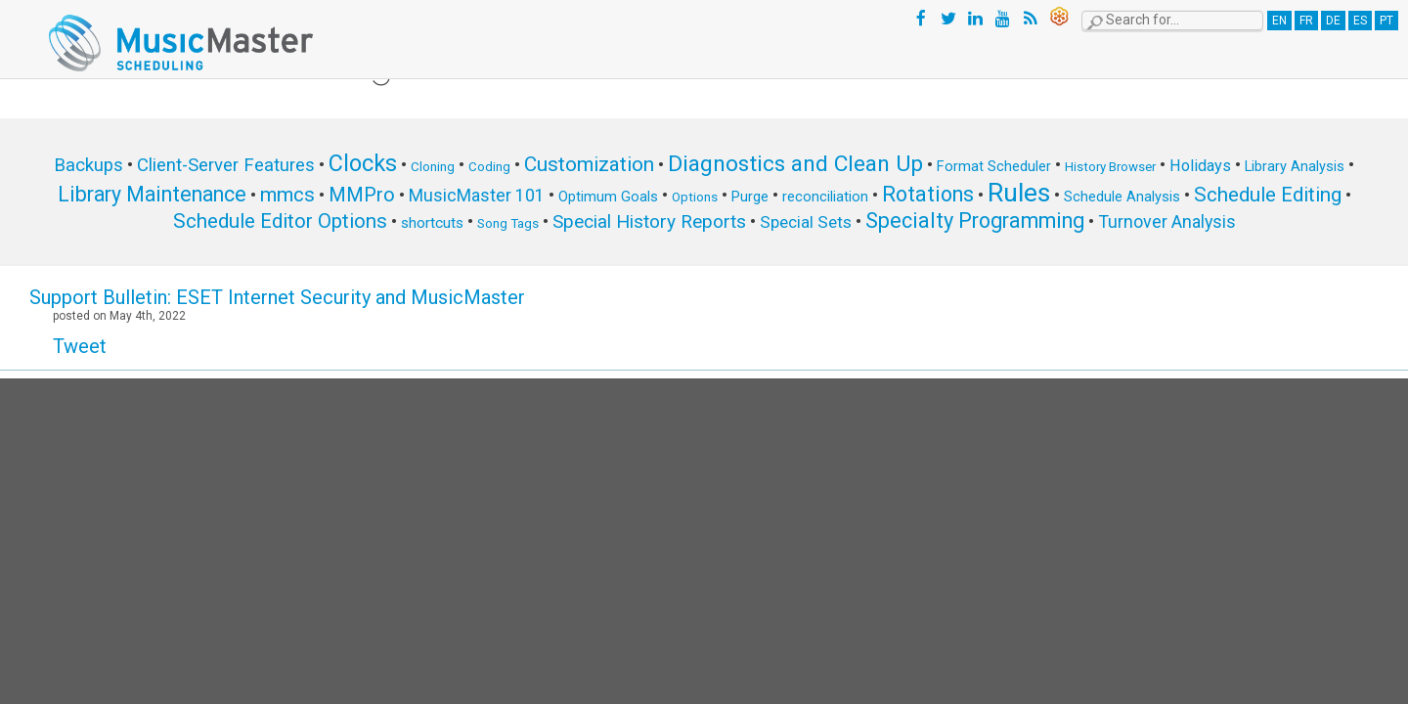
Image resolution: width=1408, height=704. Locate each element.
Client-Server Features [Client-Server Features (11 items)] (226, 165)
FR (1306, 20)
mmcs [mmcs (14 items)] (287, 194)
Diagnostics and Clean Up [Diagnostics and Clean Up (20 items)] (795, 164)
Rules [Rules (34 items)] (1019, 192)
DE (1333, 20)
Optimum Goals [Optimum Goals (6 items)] (608, 196)
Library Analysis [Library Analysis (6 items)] (1294, 166)
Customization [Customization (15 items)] (589, 164)
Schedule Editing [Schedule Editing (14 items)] (1268, 194)
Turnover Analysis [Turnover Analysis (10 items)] (1167, 221)
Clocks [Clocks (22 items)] (363, 163)
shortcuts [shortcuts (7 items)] (432, 223)
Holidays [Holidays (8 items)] (1200, 165)
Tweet (80, 346)
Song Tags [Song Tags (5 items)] (508, 223)
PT (1386, 20)
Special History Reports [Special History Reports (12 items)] (649, 221)
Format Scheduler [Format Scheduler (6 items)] (994, 166)
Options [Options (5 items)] (695, 197)
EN (1279, 20)
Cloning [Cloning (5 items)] (433, 166)
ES (1360, 20)
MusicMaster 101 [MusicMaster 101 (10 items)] (477, 195)
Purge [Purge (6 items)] (750, 196)
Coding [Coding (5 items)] (489, 166)
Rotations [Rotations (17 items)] (928, 194)
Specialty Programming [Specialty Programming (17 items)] (974, 220)
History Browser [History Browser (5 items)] (1110, 166)
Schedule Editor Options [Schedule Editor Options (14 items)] (280, 221)
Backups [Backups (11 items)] (88, 165)
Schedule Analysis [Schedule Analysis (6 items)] (1122, 196)
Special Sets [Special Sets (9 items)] (806, 222)
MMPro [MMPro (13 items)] (362, 195)
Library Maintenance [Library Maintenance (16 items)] (152, 194)
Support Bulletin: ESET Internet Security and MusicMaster (277, 297)
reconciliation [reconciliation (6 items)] (825, 196)
